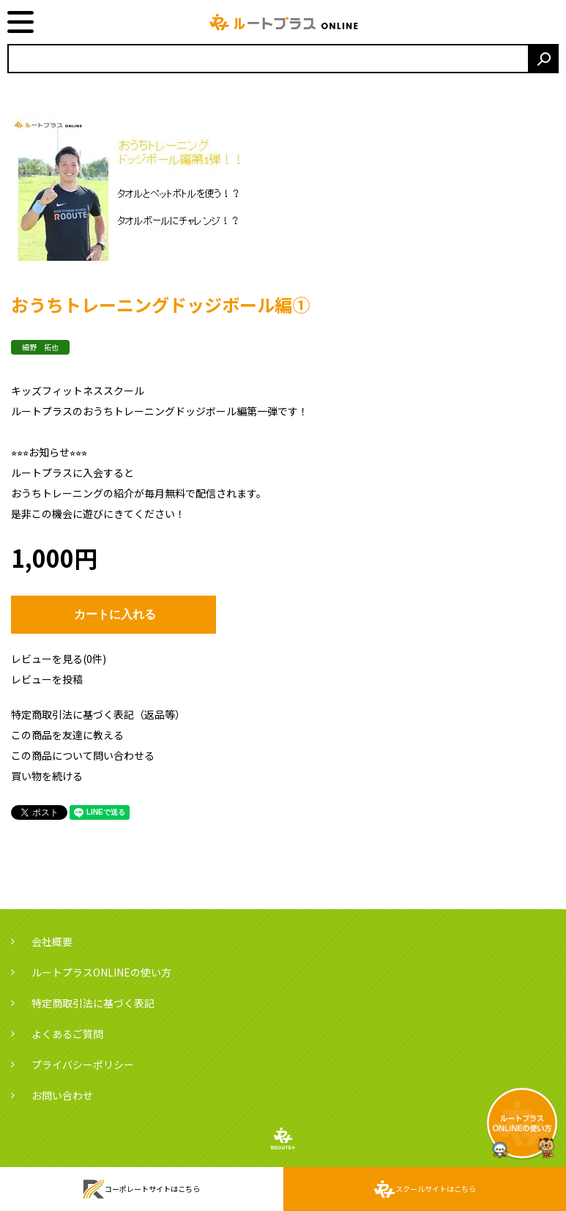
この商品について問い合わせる (82, 755)
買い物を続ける (47, 776)
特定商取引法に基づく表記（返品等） (98, 714)
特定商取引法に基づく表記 (92, 1003)
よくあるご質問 (67, 1033)
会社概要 (51, 941)
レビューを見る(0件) (58, 658)
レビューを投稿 (47, 679)
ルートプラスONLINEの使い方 (101, 972)
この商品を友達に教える (67, 734)
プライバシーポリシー (82, 1064)
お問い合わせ (62, 1095)
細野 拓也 (40, 346)
